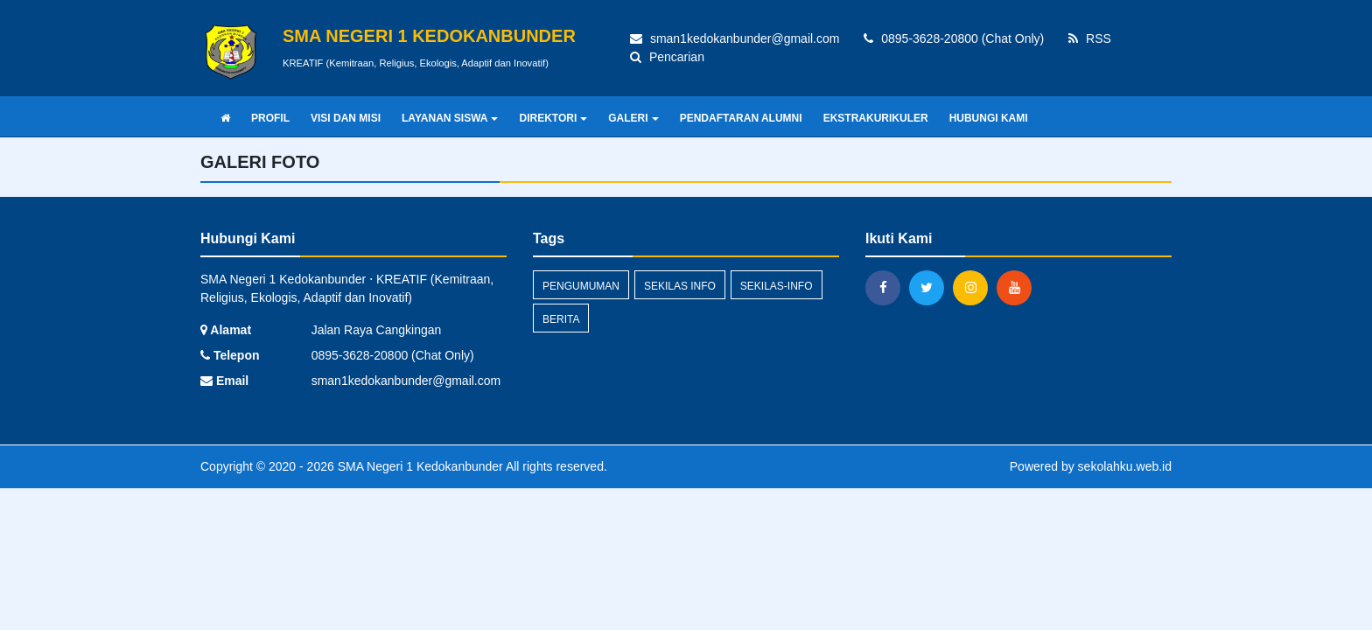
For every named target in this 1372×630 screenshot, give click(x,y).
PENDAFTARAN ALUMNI (741, 118)
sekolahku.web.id (1125, 466)
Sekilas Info (680, 286)
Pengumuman (581, 286)
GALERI (633, 118)
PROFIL (270, 118)
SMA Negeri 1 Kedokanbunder (418, 466)
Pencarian (667, 57)
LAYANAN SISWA (450, 118)
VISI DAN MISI (346, 118)
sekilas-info (776, 286)
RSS (1089, 39)
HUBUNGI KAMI (988, 118)
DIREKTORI (553, 118)
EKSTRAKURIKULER (875, 118)
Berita (560, 319)
